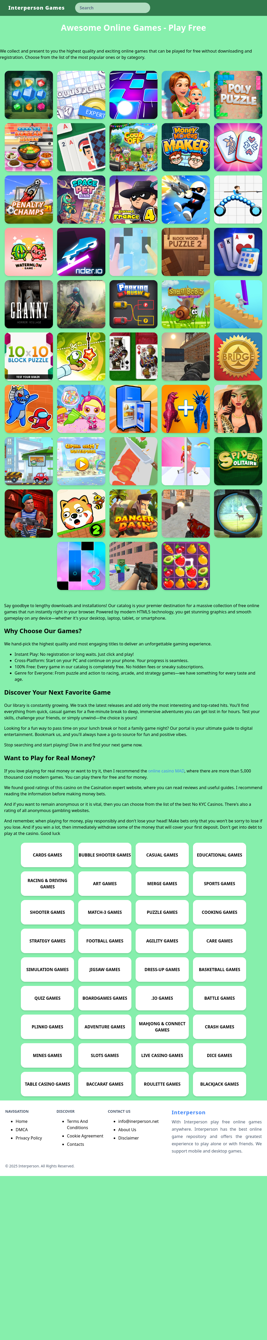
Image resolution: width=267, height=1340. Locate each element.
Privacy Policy (29, 1302)
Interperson (188, 1276)
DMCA (22, 1294)
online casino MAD (166, 935)
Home (22, 1285)
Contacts (75, 1308)
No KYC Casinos (207, 968)
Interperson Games (36, 7)
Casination (101, 951)
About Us (127, 1294)
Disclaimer (128, 1302)
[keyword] (112, 8)
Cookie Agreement (85, 1300)
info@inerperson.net (138, 1285)
